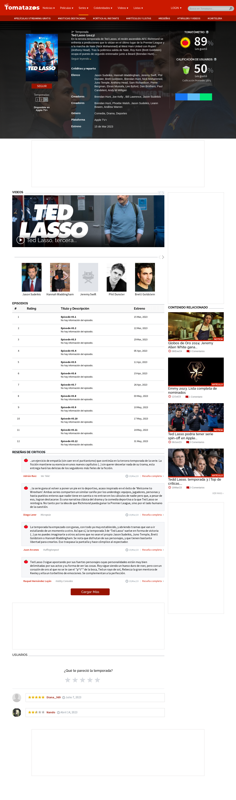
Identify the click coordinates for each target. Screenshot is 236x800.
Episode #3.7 (68, 384)
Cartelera (215, 18)
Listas (138, 7)
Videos (123, 7)
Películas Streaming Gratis (33, 18)
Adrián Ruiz (30, 476)
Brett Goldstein (114, 78)
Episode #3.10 (69, 418)
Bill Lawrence (133, 96)
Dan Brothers (148, 86)
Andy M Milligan (117, 90)
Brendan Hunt (132, 78)
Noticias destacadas (72, 18)
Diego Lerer (29, 514)
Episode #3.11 (69, 429)
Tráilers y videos (189, 18)
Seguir (42, 86)
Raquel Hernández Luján (37, 581)
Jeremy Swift (148, 75)
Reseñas (165, 18)
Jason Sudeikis (103, 75)
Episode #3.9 (68, 407)
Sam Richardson (139, 82)
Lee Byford (131, 86)
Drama (111, 113)
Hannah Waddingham (127, 75)
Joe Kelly (118, 96)
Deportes (121, 113)
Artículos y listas (139, 18)
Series (83, 7)
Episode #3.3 (68, 339)
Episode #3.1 (68, 316)
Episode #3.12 (69, 441)
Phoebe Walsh (121, 103)
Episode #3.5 (68, 362)
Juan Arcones (31, 549)
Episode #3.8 (68, 396)
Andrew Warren (113, 106)
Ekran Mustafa (115, 86)
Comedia (99, 113)
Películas (66, 7)
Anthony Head (119, 82)
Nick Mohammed (152, 78)
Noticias (49, 7)
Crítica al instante (106, 18)
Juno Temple (101, 82)
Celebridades (103, 7)
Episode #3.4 (68, 350)
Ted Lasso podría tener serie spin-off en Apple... (190, 436)
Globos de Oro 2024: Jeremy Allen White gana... (190, 345)
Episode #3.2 (68, 328)
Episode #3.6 (68, 373)
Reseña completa (152, 476)
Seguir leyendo (80, 58)
